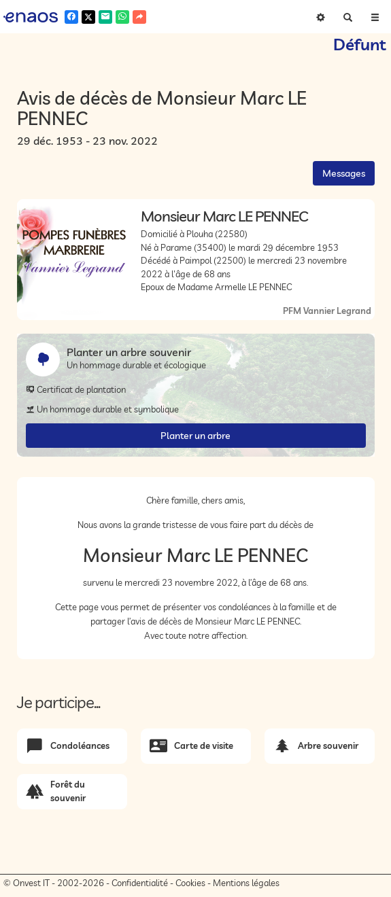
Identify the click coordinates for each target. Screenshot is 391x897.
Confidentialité (140, 882)
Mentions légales (246, 882)
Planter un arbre (195, 435)
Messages (343, 173)
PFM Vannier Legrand (327, 310)
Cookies (190, 882)
